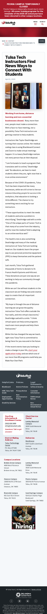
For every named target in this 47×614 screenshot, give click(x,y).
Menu (35, 23)
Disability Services (9, 403)
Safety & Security (36, 387)
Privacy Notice (21, 391)
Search (42, 23)
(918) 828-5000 (10, 423)
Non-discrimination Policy (21, 397)
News (4, 41)
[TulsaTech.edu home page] (8, 24)
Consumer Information (35, 392)
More (41, 41)
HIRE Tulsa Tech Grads (8, 392)
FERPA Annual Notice (35, 398)
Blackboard (6, 387)
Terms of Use (36, 589)
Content (11, 41)
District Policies (22, 387)
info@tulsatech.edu (13, 426)
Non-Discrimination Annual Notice (35, 405)
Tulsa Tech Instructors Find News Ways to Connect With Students (19, 44)
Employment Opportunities (7, 398)
